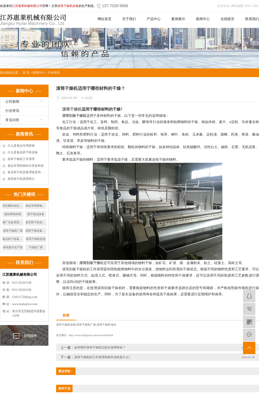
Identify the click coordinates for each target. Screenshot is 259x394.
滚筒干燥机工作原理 (21, 159)
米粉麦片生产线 (13, 247)
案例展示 (178, 19)
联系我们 (252, 19)
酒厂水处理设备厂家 (12, 222)
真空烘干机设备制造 (35, 222)
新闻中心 (203, 19)
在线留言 (227, 19)
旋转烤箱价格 (12, 214)
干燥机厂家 (36, 247)
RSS (248, 6)
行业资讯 (54, 72)
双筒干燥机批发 (36, 239)
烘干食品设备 (35, 214)
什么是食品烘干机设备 (23, 152)
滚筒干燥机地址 (106, 324)
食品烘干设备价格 (12, 239)
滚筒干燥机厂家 (13, 230)
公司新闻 (12, 101)
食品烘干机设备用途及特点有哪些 (27, 172)
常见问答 (12, 120)
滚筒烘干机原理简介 (21, 178)
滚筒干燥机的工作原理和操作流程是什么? (102, 357)
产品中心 (154, 19)
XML (255, 6)
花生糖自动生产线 (12, 205)
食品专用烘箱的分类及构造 (26, 165)
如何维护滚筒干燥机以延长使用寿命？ (100, 347)
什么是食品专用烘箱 (21, 145)
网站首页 (104, 19)
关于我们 (129, 19)
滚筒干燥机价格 (66, 324)
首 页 (26, 72)
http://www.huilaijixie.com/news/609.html (91, 335)
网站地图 (237, 6)
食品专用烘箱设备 (35, 205)
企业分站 (223, 6)
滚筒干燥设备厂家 (35, 230)
